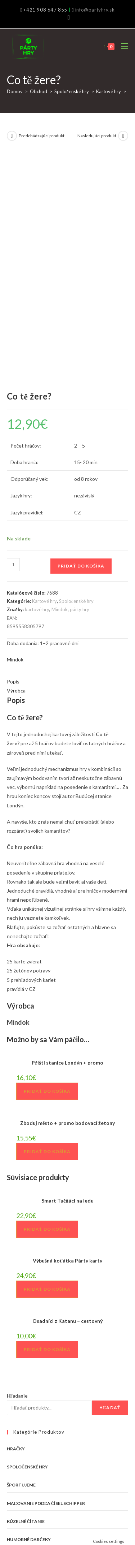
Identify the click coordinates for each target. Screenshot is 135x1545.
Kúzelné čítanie (26, 1297)
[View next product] (123, 136)
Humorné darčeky (29, 1315)
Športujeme (21, 1260)
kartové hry (37, 385)
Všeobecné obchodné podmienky (83, 1501)
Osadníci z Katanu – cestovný (67, 1096)
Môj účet (101, 1508)
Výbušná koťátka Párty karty (67, 1036)
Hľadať (110, 1183)
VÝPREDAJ (18, 1351)
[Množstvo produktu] (13, 340)
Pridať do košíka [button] (47, 866)
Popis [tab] (13, 457)
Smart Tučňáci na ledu (67, 976)
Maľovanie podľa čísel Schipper (46, 1279)
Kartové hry (108, 91)
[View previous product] (12, 136)
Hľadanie (17, 1171)
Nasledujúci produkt (96, 135)
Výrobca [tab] (16, 466)
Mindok (59, 385)
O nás (20, 1501)
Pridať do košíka (81, 341)
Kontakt (38, 1501)
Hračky (16, 1224)
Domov (15, 91)
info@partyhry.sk (95, 10)
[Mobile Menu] (122, 46)
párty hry (79, 385)
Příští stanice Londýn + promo (67, 838)
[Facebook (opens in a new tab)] (67, 17)
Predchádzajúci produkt (41, 135)
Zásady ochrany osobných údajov (56, 1508)
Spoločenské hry (71, 91)
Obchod (38, 91)
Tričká (15, 1333)
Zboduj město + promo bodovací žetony (67, 899)
